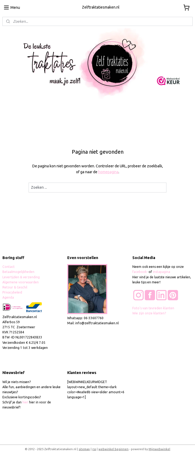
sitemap (84, 449)
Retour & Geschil (14, 287)
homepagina (108, 172)
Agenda (8, 297)
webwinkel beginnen (113, 449)
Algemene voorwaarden (20, 282)
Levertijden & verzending (21, 277)
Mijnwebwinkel (159, 449)
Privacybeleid (12, 292)
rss (94, 449)
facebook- (140, 271)
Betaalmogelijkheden (18, 271)
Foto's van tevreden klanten (153, 308)
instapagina (161, 271)
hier (25, 402)
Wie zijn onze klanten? (149, 313)
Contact (8, 266)
